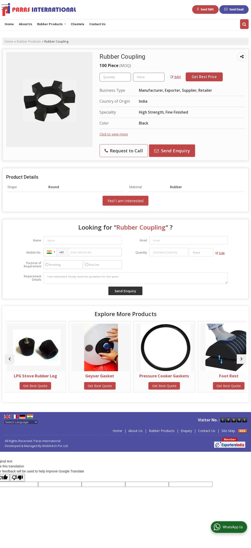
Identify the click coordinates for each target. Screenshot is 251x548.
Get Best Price (204, 76)
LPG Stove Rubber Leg (34, 376)
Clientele (77, 24)
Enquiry (186, 430)
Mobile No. (33, 252)
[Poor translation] (17, 478)
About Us (25, 24)
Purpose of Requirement (32, 264)
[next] (241, 359)
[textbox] (149, 77)
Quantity (141, 252)
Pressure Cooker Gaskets (156, 376)
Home (9, 24)
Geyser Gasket (95, 376)
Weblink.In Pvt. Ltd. (55, 446)
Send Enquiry (172, 151)
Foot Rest (217, 376)
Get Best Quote (34, 386)
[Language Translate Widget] (21, 422)
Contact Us (97, 24)
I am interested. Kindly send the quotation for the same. (136, 278)
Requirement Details (32, 278)
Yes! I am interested (125, 200)
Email (143, 240)
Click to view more (114, 134)
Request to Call (124, 151)
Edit (175, 77)
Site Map (228, 430)
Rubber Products (51, 24)
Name (37, 240)
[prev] (9, 359)
